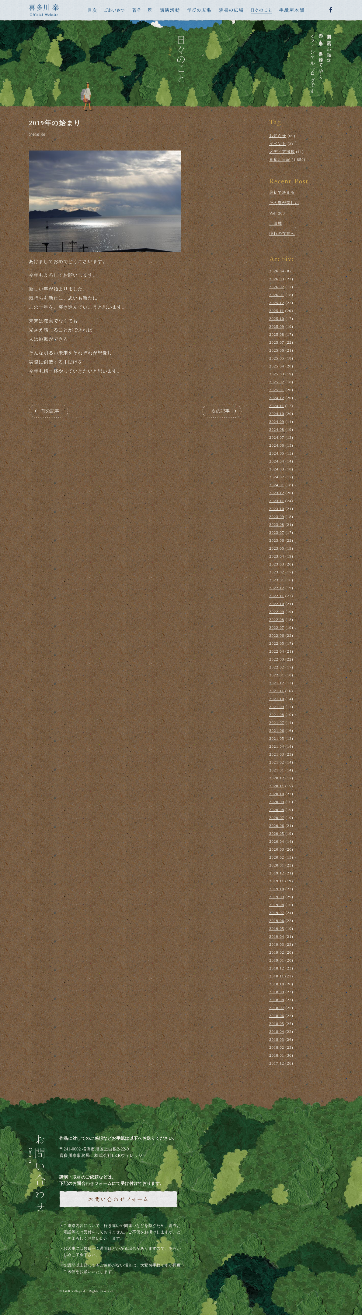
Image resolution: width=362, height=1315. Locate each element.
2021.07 (276, 722)
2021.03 (276, 754)
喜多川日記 (280, 159)
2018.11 (276, 976)
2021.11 (276, 691)
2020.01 (276, 865)
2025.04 (276, 366)
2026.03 (276, 279)
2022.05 (276, 643)
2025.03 (276, 374)
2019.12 (276, 873)
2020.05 (276, 833)
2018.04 (276, 1031)
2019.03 (276, 944)
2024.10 (276, 413)
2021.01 (276, 770)
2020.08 (276, 809)
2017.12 (276, 1063)
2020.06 (276, 825)
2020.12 (276, 778)
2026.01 (276, 294)
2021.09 (276, 706)
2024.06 (276, 445)
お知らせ (277, 135)
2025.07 (276, 342)
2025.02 (276, 382)
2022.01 (276, 675)
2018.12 (276, 968)
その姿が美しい (284, 202)
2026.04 (276, 271)
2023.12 (276, 493)
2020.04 (276, 841)
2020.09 (276, 801)
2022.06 (276, 635)
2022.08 (276, 619)
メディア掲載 (282, 151)
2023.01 (276, 580)
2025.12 (276, 302)
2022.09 (276, 611)
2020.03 (276, 849)
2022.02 (276, 667)
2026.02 (276, 287)
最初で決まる (282, 192)
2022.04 (276, 651)
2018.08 (276, 1000)
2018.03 (276, 1039)
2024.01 (276, 485)
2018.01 (276, 1055)
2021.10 (276, 698)
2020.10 (276, 794)
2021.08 (276, 714)
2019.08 (276, 904)
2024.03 (276, 469)
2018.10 (276, 984)
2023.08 (276, 524)
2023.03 (276, 564)
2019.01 (276, 960)
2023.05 (276, 548)
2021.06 (276, 730)
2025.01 (276, 390)
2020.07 (276, 817)
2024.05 (276, 453)
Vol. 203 (277, 213)
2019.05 (276, 928)
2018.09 (276, 992)
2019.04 (276, 936)
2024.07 (276, 437)
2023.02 (276, 572)
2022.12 (276, 588)
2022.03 (276, 659)
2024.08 (276, 429)
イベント (277, 143)
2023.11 (276, 500)
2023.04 (276, 556)
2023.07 (276, 532)
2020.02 (276, 857)
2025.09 (276, 326)
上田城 (275, 223)
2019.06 (276, 920)
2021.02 (276, 762)
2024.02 (276, 477)
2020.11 (276, 786)
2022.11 (276, 596)
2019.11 (276, 881)
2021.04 (276, 746)
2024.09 (276, 421)
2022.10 (276, 603)
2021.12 (276, 683)
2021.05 (276, 738)
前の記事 (50, 411)
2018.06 (276, 1015)
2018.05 (276, 1023)
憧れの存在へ (282, 233)
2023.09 (276, 516)
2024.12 (276, 397)
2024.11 (276, 405)
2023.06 (276, 540)
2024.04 (276, 461)
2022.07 (276, 627)
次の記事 (220, 411)
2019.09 (276, 897)
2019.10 (276, 889)
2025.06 (276, 350)
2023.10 (276, 508)
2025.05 (276, 358)
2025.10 (276, 318)
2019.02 (276, 952)
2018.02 (276, 1047)
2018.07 (276, 1007)
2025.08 (276, 334)
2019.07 (276, 912)
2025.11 (276, 310)
